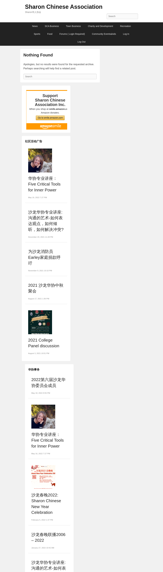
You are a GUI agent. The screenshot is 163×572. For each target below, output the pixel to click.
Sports (37, 34)
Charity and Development (100, 26)
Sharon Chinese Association (64, 7)
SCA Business (52, 26)
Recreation (125, 26)
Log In (126, 34)
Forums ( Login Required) (72, 34)
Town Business (73, 26)
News (35, 26)
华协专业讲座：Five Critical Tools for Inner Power (44, 184)
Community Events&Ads (104, 34)
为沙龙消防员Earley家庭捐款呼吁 (44, 257)
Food (49, 34)
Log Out (81, 41)
